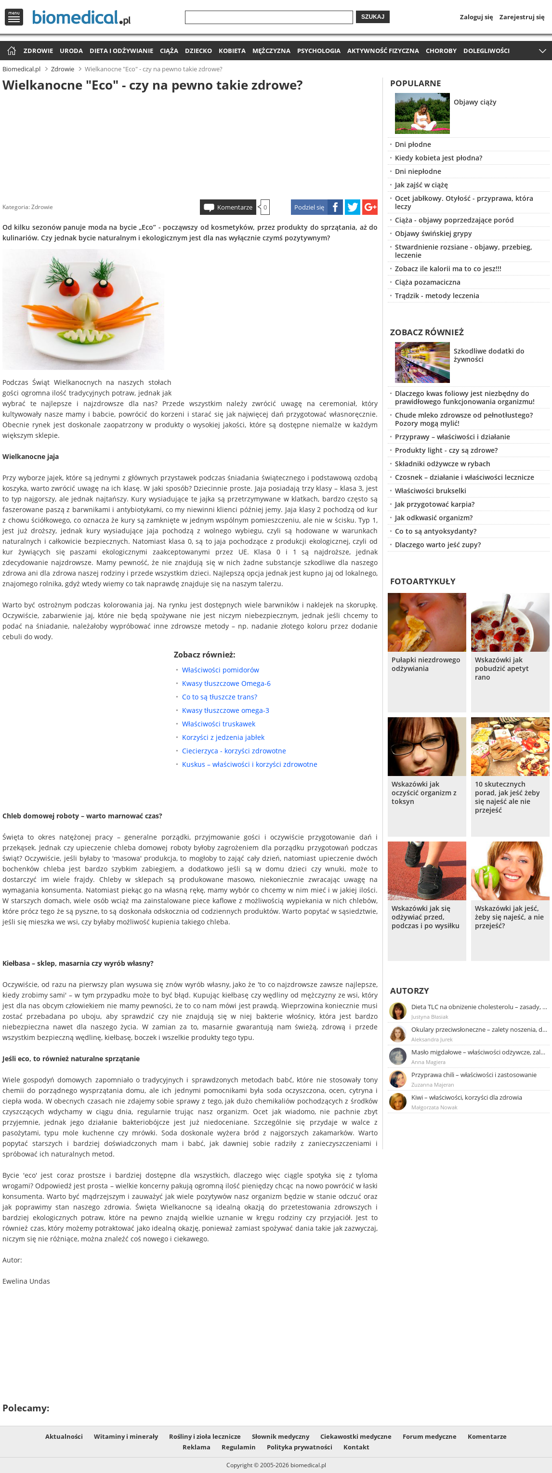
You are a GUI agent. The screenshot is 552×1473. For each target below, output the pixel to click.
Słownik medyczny (280, 1436)
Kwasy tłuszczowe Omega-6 (226, 683)
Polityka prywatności (299, 1447)
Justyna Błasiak (429, 1016)
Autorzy (409, 990)
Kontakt (356, 1447)
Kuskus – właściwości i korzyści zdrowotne (249, 764)
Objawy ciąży (475, 101)
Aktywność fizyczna (383, 50)
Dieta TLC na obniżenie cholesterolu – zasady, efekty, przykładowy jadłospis (479, 1006)
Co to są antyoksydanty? (435, 531)
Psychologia (319, 50)
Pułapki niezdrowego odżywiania (426, 664)
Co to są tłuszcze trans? (219, 696)
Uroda (71, 50)
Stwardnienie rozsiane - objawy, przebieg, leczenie (463, 251)
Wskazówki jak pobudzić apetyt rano (502, 669)
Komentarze (234, 207)
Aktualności (64, 1436)
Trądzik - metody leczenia (437, 295)
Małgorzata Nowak (434, 1107)
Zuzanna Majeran (432, 1084)
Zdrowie (38, 50)
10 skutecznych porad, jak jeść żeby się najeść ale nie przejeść (507, 797)
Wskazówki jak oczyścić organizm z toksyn (424, 793)
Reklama (196, 1447)
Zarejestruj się (522, 17)
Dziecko (198, 50)
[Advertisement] (190, 144)
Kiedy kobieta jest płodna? (438, 157)
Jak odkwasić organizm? (434, 517)
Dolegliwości (486, 50)
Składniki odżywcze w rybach (442, 463)
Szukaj (372, 16)
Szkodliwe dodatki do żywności (489, 355)
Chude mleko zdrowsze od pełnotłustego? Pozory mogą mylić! (464, 419)
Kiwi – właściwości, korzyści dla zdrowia (466, 1097)
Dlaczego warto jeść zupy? (438, 544)
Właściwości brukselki (430, 490)
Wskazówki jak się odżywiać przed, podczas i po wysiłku (426, 917)
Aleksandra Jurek (432, 1039)
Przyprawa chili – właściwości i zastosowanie (474, 1074)
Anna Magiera (428, 1061)
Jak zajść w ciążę (421, 184)
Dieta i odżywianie (121, 50)
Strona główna (10, 51)
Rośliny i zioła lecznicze (205, 1436)
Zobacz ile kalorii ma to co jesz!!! (448, 268)
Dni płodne (413, 144)
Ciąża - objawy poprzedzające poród (454, 219)
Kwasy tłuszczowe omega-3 (225, 710)
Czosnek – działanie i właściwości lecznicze (464, 477)
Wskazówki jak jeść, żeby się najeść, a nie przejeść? (509, 917)
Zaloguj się (476, 17)
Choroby (441, 50)
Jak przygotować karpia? (434, 504)
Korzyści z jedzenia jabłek (223, 737)
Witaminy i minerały (126, 1436)
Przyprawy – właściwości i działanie (452, 436)
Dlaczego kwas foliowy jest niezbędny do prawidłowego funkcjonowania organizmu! (465, 397)
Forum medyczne (430, 1436)
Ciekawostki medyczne (356, 1436)
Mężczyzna (271, 50)
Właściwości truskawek (218, 723)
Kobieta (232, 50)
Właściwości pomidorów (220, 669)
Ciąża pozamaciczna (427, 282)
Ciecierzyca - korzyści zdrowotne (234, 750)
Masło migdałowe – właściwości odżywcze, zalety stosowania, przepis (479, 1052)
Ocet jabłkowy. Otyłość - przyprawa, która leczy (464, 202)
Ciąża (169, 50)
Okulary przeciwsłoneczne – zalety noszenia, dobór (479, 1029)
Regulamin (239, 1447)
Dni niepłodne (418, 171)
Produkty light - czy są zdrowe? (446, 450)
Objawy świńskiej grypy (433, 233)
